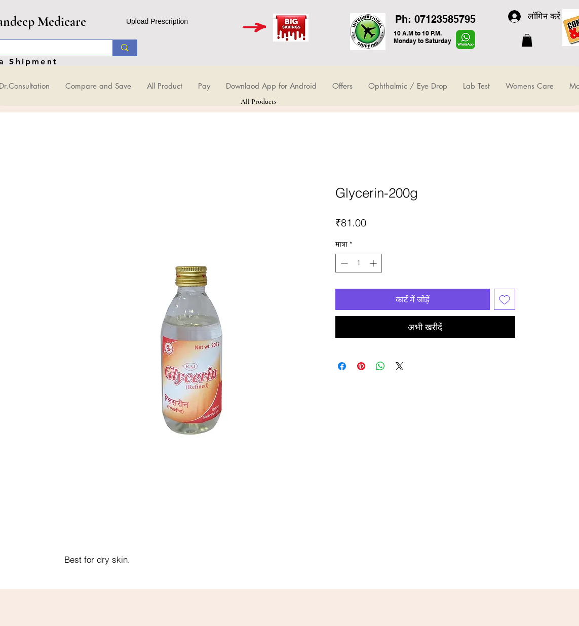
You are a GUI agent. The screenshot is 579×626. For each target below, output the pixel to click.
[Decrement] (343, 263)
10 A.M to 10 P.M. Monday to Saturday (422, 37)
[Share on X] (400, 366)
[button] (527, 40)
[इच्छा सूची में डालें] (504, 299)
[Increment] (374, 263)
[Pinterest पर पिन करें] (361, 366)
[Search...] (124, 48)
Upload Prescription (157, 21)
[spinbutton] (359, 263)
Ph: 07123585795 (435, 19)
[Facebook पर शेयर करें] (342, 366)
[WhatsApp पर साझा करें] (380, 366)
